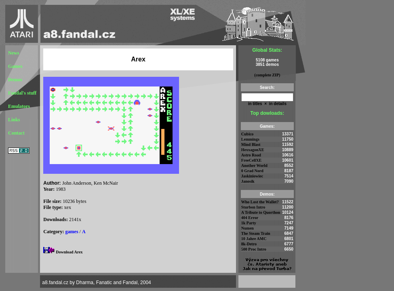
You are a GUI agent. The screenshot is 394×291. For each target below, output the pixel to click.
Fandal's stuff (22, 93)
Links (14, 119)
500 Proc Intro (253, 249)
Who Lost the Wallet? (260, 202)
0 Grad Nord (252, 171)
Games (15, 66)
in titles (255, 103)
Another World (254, 165)
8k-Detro (249, 244)
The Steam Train (255, 233)
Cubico (247, 134)
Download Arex (69, 252)
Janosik (248, 181)
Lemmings (250, 139)
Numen (247, 228)
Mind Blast (251, 144)
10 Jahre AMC (254, 238)
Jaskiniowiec (252, 176)
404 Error (249, 217)
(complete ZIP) (267, 75)
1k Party (248, 223)
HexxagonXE (252, 150)
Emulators (19, 106)
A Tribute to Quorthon (260, 212)
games (71, 231)
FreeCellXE (251, 160)
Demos (15, 79)
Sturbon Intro (253, 207)
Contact (16, 133)
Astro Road (251, 155)
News (13, 53)
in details (277, 103)
